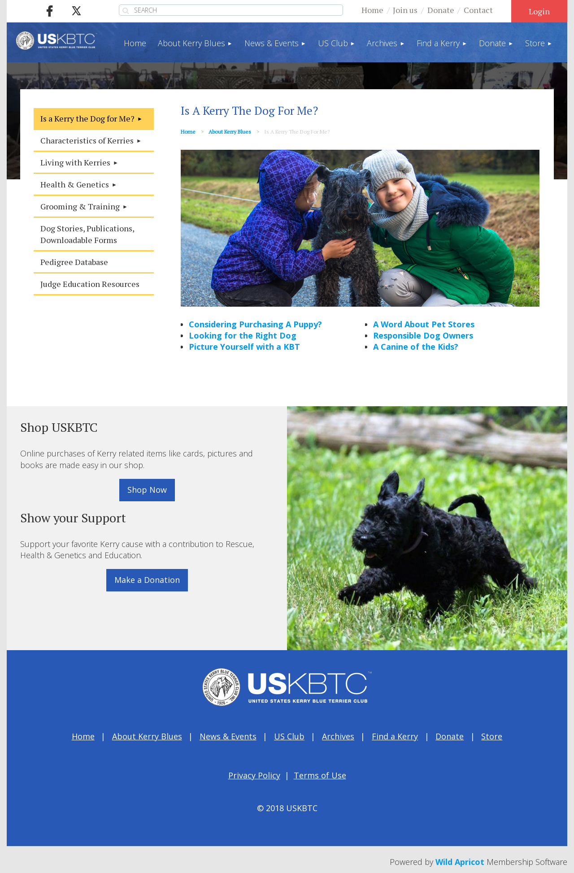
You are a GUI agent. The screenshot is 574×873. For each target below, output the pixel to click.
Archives (338, 736)
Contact (478, 9)
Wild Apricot (459, 861)
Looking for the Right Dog (242, 335)
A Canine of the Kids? (415, 346)
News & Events (228, 736)
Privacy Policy (254, 775)
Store (491, 736)
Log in (539, 11)
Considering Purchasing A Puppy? (255, 324)
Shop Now (147, 489)
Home (372, 9)
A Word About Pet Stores (423, 324)
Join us (405, 9)
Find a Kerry (395, 736)
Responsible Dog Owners (423, 335)
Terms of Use (320, 775)
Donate (440, 9)
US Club (289, 736)
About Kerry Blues (230, 131)
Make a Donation (147, 579)
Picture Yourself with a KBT (244, 346)
